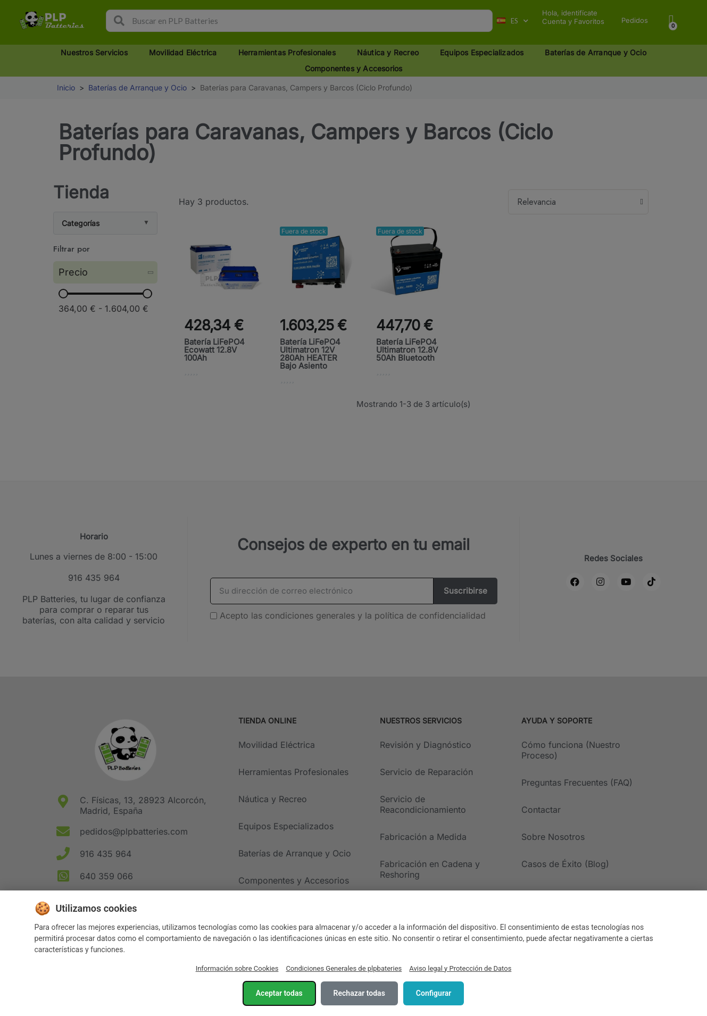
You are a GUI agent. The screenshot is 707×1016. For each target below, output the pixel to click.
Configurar (433, 993)
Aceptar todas (279, 993)
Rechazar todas (359, 993)
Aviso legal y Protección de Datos (460, 968)
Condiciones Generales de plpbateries (344, 968)
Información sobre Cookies (237, 968)
